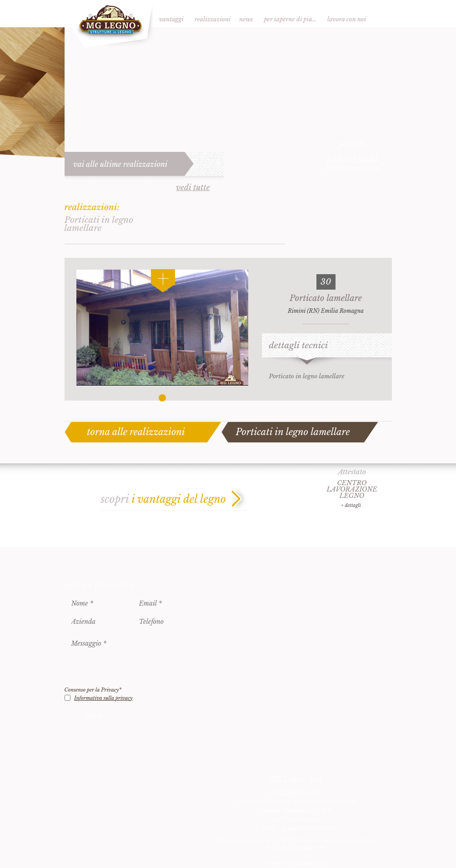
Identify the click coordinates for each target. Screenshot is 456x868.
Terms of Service (293, 846)
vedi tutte (193, 188)
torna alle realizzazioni (136, 431)
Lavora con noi (346, 19)
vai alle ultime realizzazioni (121, 164)
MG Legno (110, 24)
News (246, 19)
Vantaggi (171, 19)
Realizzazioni (213, 19)
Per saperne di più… (290, 19)
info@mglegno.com (352, 168)
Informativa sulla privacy (103, 698)
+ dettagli (351, 505)
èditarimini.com (308, 863)
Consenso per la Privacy (93, 690)
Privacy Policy (357, 841)
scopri (163, 499)
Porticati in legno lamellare (293, 431)
